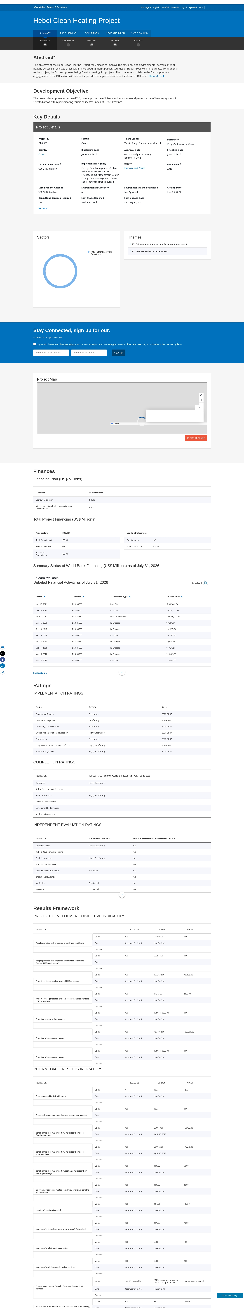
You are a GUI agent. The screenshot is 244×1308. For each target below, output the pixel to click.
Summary (45, 33)
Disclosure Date (90, 149)
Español (165, 7)
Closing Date (174, 187)
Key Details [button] (68, 43)
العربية (184, 7)
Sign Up (118, 352)
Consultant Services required (54, 197)
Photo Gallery (139, 33)
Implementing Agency (93, 163)
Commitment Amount (50, 187)
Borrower (173, 139)
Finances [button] (91, 43)
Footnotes (39, 672)
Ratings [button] (115, 43)
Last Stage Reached (92, 197)
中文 (201, 7)
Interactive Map (196, 438)
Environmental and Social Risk (141, 187)
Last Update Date (134, 197)
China (41, 154)
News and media (115, 33)
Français (175, 7)
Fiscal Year (174, 164)
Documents (92, 33)
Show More (157, 76)
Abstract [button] (45, 43)
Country (42, 149)
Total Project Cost (49, 164)
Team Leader (131, 138)
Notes (41, 208)
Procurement (68, 33)
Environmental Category (95, 187)
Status (85, 138)
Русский (193, 7)
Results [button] (138, 43)
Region (128, 163)
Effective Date (175, 149)
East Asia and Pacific (134, 168)
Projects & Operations (57, 7)
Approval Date (132, 149)
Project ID (43, 138)
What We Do (39, 7)
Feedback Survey (230, 1295)
